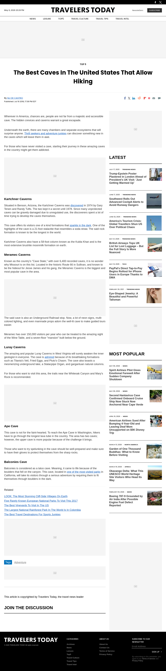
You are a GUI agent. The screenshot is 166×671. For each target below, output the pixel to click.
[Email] (153, 98)
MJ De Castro (15, 97)
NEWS (33, 18)
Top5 (69, 654)
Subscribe (154, 10)
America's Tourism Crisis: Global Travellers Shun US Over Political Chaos (125, 224)
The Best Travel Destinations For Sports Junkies (32, 514)
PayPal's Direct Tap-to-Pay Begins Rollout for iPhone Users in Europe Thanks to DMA (126, 273)
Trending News (129, 169)
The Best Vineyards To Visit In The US (26, 505)
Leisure (70, 651)
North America (131, 444)
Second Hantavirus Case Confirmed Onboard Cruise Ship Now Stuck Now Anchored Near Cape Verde (126, 400)
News (125, 366)
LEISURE (47, 18)
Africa (128, 467)
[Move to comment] (159, 98)
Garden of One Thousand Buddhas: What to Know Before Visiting (125, 451)
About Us (103, 644)
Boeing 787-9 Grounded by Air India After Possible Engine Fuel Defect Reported (126, 501)
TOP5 (61, 18)
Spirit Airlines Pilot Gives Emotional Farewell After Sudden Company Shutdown (125, 375)
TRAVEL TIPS (102, 18)
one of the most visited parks (83, 471)
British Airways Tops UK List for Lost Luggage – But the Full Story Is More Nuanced (126, 248)
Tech (124, 264)
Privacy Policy (105, 654)
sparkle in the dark (80, 225)
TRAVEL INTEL (122, 18)
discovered (76, 205)
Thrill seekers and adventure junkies (45, 133)
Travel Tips (72, 661)
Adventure (20, 562)
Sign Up (155, 651)
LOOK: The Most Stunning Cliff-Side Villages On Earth (35, 496)
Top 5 (83, 64)
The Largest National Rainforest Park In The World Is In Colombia (42, 509)
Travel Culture (73, 658)
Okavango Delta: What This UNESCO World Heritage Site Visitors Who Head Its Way (126, 476)
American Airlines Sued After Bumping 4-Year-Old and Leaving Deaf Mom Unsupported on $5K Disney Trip (127, 426)
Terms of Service (107, 651)
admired (49, 357)
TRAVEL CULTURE (79, 18)
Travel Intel (72, 664)
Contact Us (104, 648)
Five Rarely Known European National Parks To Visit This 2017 (41, 500)
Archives (71, 644)
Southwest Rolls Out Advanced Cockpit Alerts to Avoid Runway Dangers (126, 201)
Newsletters (137, 10)
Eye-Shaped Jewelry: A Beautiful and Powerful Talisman (123, 296)
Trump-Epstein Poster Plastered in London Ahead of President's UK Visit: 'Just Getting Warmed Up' (127, 178)
